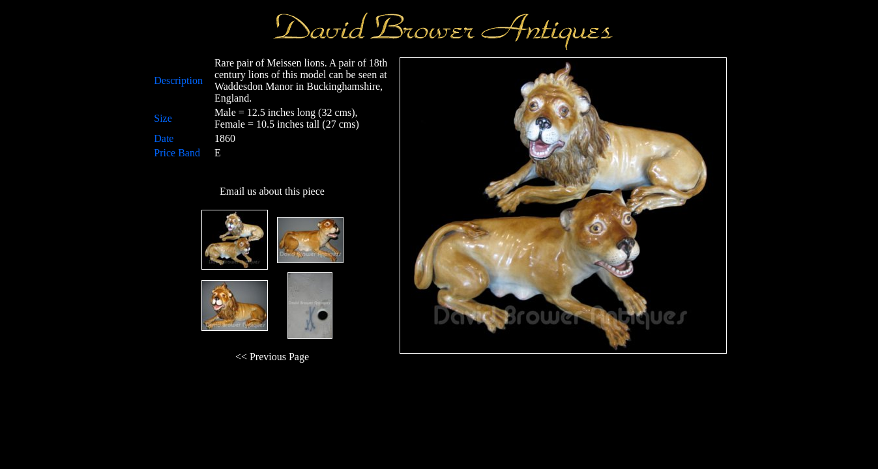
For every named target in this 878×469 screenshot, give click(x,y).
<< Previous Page (272, 356)
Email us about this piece (272, 191)
